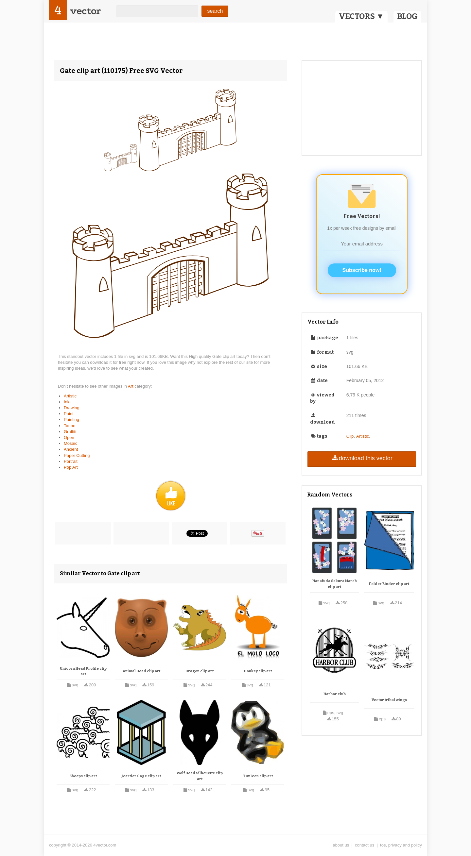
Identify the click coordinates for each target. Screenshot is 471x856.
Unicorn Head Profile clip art (83, 671)
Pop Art (71, 467)
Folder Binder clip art (389, 584)
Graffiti (70, 431)
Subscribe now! (361, 270)
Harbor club (334, 694)
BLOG (407, 16)
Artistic (70, 396)
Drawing (71, 407)
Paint (69, 413)
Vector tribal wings (389, 700)
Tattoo (69, 425)
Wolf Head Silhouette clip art (200, 776)
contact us (364, 845)
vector (85, 11)
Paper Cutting (77, 455)
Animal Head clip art (141, 671)
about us (341, 845)
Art (131, 386)
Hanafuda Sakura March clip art (334, 584)
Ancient (71, 449)
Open (69, 437)
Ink (66, 401)
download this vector (361, 458)
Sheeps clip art (83, 776)
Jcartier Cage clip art (141, 776)
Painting (71, 419)
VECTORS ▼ (361, 16)
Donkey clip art (258, 671)
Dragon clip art (199, 671)
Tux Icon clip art (258, 776)
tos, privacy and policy (401, 845)
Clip (350, 436)
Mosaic (70, 443)
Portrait (71, 461)
